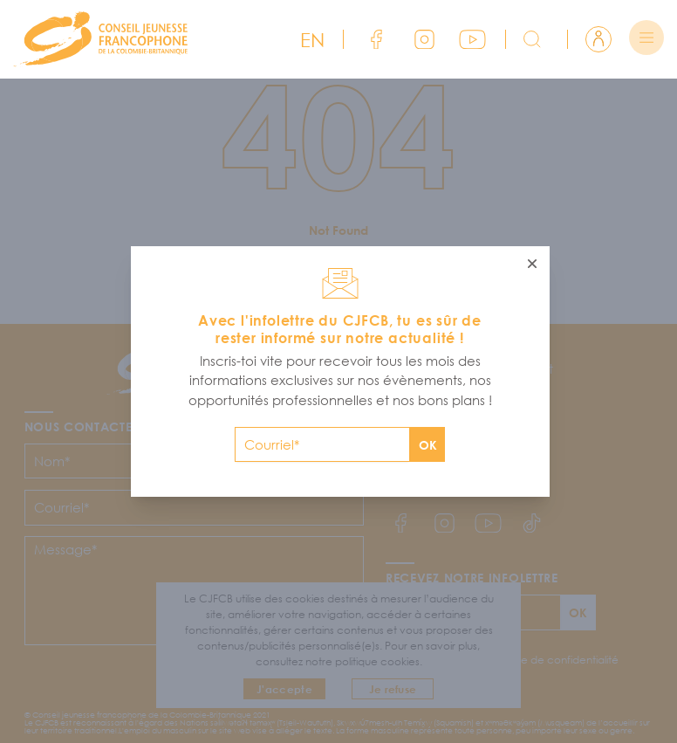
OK (428, 444)
